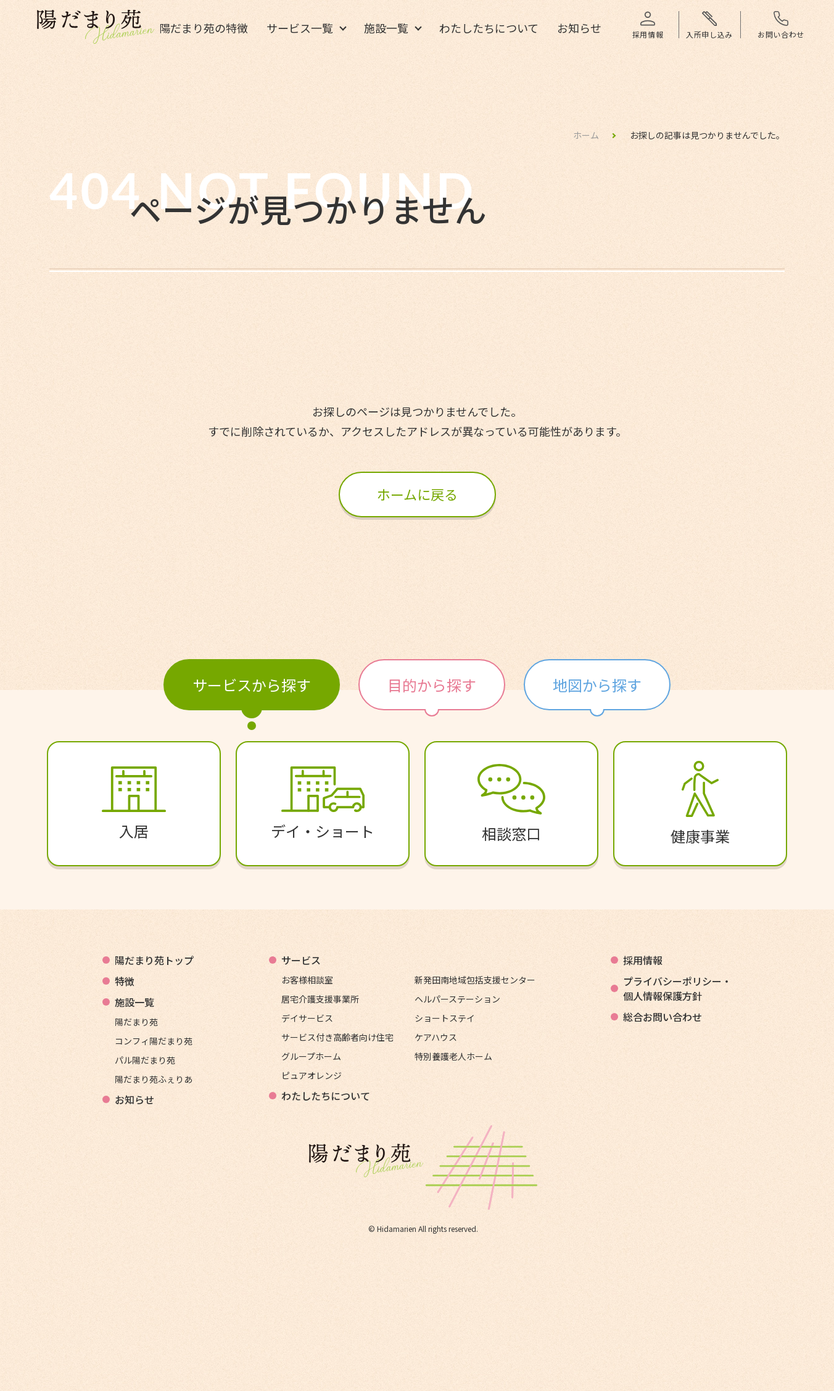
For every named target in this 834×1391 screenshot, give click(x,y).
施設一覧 (386, 29)
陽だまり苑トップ (154, 960)
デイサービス (307, 1018)
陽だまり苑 (136, 1022)
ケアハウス (436, 1037)
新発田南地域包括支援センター (475, 980)
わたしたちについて (489, 29)
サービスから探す (251, 685)
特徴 (124, 981)
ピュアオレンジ (311, 1075)
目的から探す (431, 685)
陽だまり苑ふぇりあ (153, 1079)
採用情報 (643, 960)
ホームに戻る (417, 494)
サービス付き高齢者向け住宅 (337, 1037)
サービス (301, 960)
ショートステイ (445, 1018)
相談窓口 (511, 804)
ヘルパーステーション (457, 999)
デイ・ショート (322, 804)
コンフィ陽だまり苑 (153, 1041)
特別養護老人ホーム (453, 1056)
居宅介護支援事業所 (320, 999)
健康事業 (700, 804)
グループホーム (311, 1056)
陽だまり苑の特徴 (203, 29)
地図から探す (597, 685)
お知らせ (579, 29)
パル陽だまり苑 (145, 1060)
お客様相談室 (307, 980)
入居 (133, 804)
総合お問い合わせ (662, 1016)
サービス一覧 (299, 29)
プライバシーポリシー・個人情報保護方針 (677, 988)
